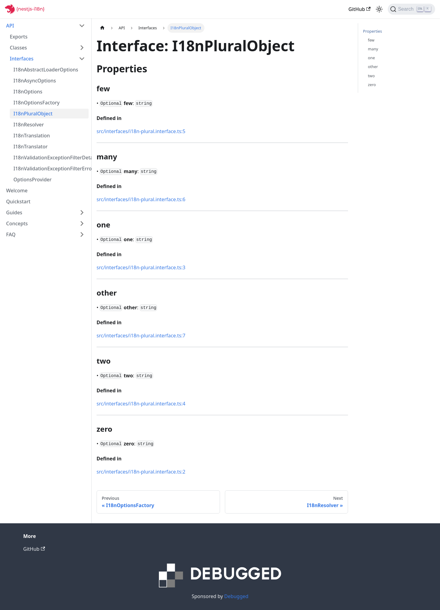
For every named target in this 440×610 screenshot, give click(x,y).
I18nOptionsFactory (36, 102)
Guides (14, 212)
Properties (372, 31)
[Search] (411, 9)
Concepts (17, 223)
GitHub (359, 9)
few (371, 40)
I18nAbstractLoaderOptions (45, 69)
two (371, 75)
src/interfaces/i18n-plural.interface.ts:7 (141, 335)
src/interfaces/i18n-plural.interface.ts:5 (141, 131)
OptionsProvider (32, 179)
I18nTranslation (31, 135)
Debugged (236, 596)
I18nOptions (27, 91)
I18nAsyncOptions (34, 80)
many (373, 49)
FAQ (11, 234)
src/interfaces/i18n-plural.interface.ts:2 (141, 471)
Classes (18, 47)
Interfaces (21, 58)
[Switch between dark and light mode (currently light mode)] (379, 9)
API (10, 25)
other (373, 66)
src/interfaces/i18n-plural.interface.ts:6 (141, 199)
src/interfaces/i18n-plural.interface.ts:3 (141, 267)
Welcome (17, 190)
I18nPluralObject (33, 113)
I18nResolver (28, 124)
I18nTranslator (30, 146)
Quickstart (18, 201)
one (371, 57)
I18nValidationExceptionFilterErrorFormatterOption (51, 168)
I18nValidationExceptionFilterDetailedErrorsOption (51, 157)
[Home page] (102, 28)
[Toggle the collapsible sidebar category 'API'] (82, 26)
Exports (19, 36)
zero (372, 84)
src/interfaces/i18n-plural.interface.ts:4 (141, 403)
